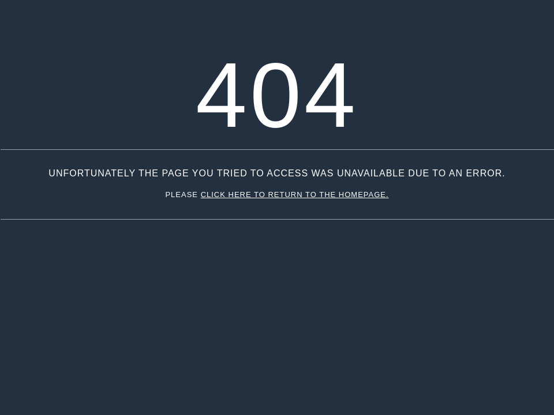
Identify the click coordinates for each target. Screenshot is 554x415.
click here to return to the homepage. (295, 194)
